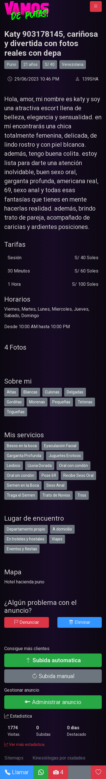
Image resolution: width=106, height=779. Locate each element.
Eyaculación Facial (60, 445)
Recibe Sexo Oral (78, 475)
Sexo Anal (55, 485)
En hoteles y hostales (25, 539)
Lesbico (13, 465)
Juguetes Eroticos (65, 455)
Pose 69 (49, 475)
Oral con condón (73, 465)
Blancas (30, 392)
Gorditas (14, 402)
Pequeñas (61, 402)
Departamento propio (26, 529)
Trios (81, 495)
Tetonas (85, 402)
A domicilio (62, 529)
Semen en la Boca (23, 485)
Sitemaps (14, 758)
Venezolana (72, 64)
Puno (11, 64)
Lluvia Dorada (40, 465)
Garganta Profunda (24, 455)
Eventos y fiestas (22, 549)
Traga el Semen (21, 495)
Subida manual (53, 676)
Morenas (37, 402)
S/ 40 (50, 64)
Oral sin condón (20, 475)
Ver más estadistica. (24, 744)
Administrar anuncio (53, 702)
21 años (30, 64)
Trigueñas (16, 412)
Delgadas (75, 392)
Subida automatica (53, 660)
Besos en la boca (22, 445)
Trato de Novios (56, 495)
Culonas (52, 392)
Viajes (57, 539)
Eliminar (79, 622)
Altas (11, 392)
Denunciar (26, 622)
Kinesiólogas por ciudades (59, 758)
